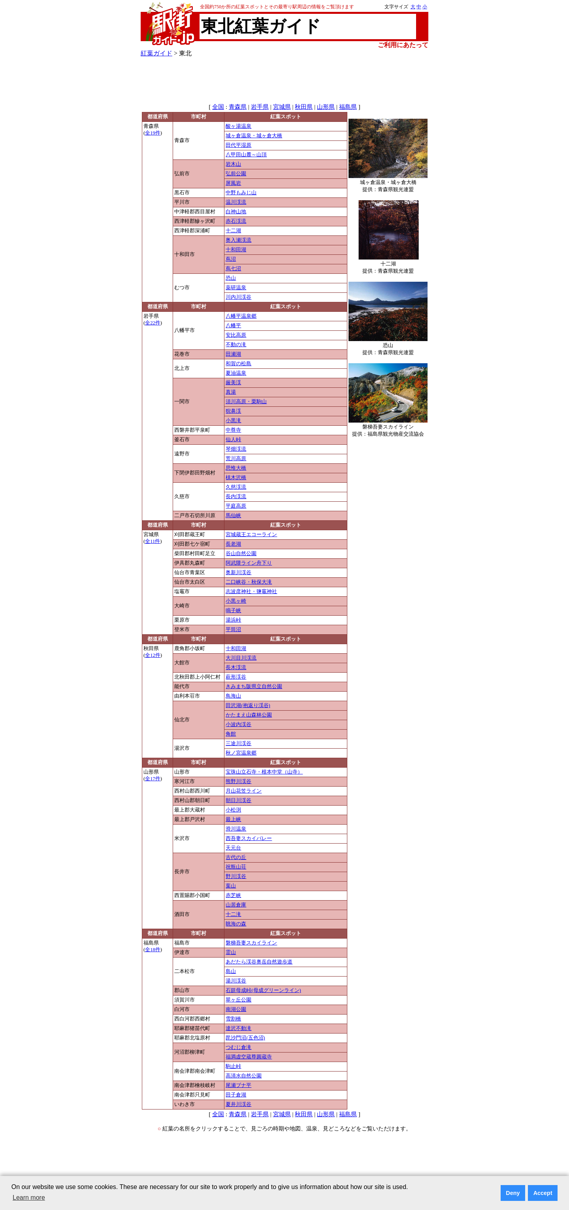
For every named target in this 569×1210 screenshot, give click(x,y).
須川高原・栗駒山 (246, 401)
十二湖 (233, 230)
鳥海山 (233, 696)
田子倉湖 (236, 1095)
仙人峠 (233, 439)
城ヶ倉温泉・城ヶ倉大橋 (254, 135)
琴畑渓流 (236, 449)
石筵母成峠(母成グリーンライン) (263, 990)
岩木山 (233, 164)
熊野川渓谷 (238, 781)
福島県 (348, 107)
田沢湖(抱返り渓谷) (248, 705)
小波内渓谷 (238, 724)
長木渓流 (236, 667)
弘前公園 (236, 173)
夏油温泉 (236, 373)
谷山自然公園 (241, 553)
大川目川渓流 (241, 658)
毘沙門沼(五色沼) (245, 1038)
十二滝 (233, 914)
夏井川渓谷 (238, 1104)
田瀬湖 (233, 354)
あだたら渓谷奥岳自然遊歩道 (259, 962)
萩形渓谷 (236, 677)
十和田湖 (236, 249)
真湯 (231, 392)
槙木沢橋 (236, 477)
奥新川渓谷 (238, 572)
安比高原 (236, 335)
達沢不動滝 (238, 1028)
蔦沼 (231, 259)
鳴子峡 (233, 610)
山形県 (326, 107)
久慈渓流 (236, 487)
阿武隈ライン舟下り (249, 563)
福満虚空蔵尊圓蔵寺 (249, 1057)
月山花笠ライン (244, 791)
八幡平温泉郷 (241, 316)
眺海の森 (236, 924)
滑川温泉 (236, 829)
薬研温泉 (236, 287)
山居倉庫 (236, 905)
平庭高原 (236, 506)
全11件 (152, 541)
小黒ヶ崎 (236, 601)
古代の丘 (236, 857)
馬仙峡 (233, 515)
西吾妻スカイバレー (249, 838)
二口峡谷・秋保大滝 (249, 582)
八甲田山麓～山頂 (246, 154)
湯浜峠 (233, 620)
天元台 (233, 848)
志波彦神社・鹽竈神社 (251, 591)
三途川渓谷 (238, 743)
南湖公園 (236, 1009)
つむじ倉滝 (238, 1047)
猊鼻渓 (233, 411)
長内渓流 (236, 496)
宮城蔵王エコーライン (251, 534)
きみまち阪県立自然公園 (254, 686)
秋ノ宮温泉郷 (241, 753)
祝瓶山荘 (236, 867)
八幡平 (233, 325)
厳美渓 (233, 382)
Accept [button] (542, 1193)
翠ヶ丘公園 (238, 1000)
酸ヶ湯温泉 (238, 126)
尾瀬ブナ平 (238, 1085)
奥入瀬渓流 (238, 240)
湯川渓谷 (236, 981)
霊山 (231, 952)
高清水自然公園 (244, 1076)
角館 (231, 734)
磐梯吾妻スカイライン (251, 943)
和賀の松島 (238, 363)
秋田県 (304, 107)
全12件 (152, 655)
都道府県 (157, 116)
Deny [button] (513, 1193)
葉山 (231, 886)
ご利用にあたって (403, 45)
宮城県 (282, 107)
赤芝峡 (233, 895)
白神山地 (236, 211)
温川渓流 (236, 202)
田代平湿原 (238, 145)
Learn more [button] (29, 1197)
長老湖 (233, 544)
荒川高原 (236, 458)
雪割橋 (233, 1019)
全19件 (152, 133)
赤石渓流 (236, 221)
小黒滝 (233, 420)
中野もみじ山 (241, 192)
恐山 (231, 278)
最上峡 (233, 819)
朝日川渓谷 (238, 800)
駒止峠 (233, 1066)
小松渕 (233, 810)
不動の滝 (236, 344)
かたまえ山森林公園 (249, 715)
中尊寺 (233, 430)
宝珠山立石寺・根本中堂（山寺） (264, 772)
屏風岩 (233, 183)
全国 (218, 107)
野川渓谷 (236, 876)
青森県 (238, 107)
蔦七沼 (233, 268)
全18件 (152, 949)
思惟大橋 (236, 468)
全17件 (152, 778)
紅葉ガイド (156, 53)
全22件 (152, 323)
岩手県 (260, 107)
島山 (231, 971)
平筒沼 (233, 629)
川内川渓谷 (238, 297)
